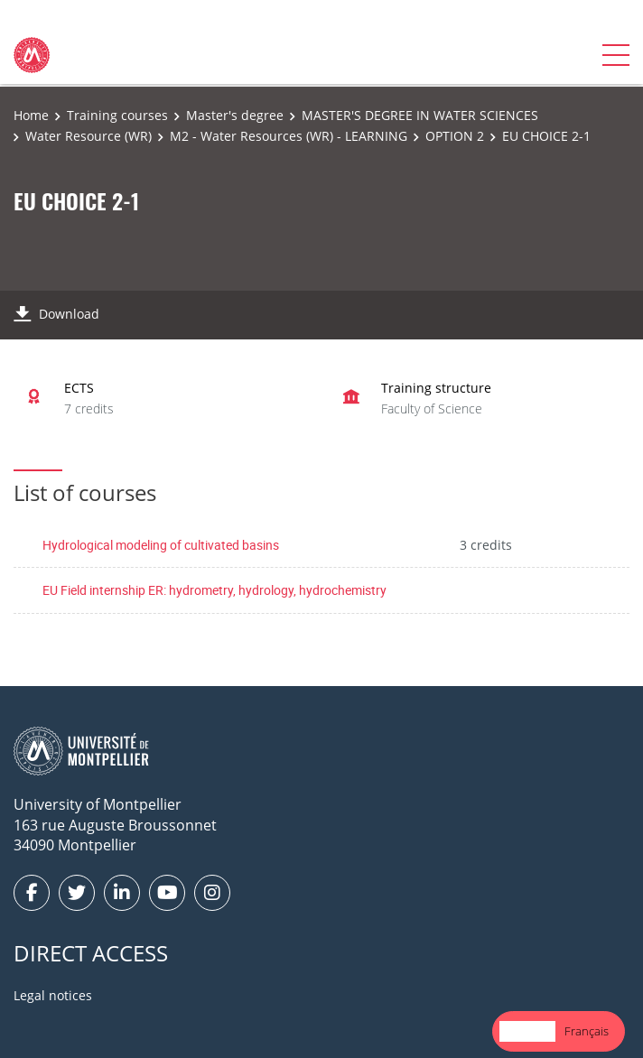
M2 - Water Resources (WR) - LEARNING (288, 135)
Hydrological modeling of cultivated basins (160, 544)
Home (31, 115)
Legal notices (53, 995)
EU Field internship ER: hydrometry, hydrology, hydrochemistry (214, 590)
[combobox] (527, 1031)
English (527, 1031)
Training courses (117, 115)
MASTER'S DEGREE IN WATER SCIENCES (420, 115)
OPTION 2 (454, 135)
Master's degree (235, 115)
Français (586, 1031)
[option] (586, 1031)
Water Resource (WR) (88, 135)
